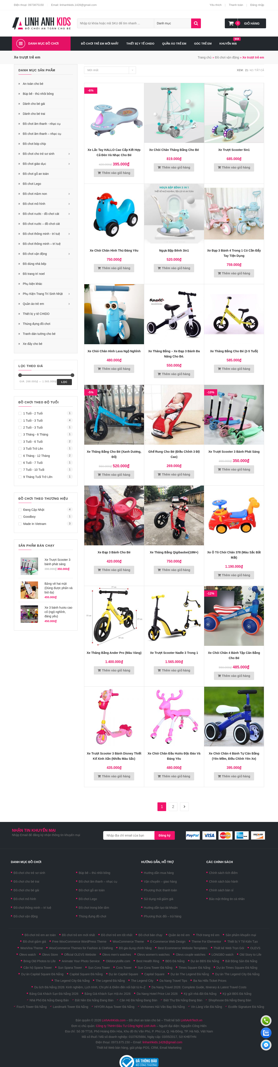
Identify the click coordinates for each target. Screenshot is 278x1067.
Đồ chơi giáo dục (34, 163)
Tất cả (259, 70)
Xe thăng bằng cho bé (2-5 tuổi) (234, 351)
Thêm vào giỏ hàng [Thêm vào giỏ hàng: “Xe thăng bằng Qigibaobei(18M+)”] (176, 570)
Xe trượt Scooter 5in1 (234, 150)
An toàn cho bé (33, 83)
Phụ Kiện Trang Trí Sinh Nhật (43, 294)
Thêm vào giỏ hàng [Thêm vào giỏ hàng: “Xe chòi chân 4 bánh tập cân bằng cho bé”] (236, 676)
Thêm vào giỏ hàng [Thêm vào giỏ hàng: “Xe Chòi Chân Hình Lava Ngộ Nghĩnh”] (116, 369)
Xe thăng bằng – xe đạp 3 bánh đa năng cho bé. (174, 353)
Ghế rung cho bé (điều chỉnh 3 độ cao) (174, 454)
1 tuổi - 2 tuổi (33, 413)
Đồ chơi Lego (32, 183)
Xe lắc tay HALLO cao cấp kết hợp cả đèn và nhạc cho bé (114, 152)
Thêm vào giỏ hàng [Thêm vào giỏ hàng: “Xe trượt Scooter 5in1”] (236, 167)
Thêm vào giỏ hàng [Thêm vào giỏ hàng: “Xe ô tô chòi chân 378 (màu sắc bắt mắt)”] (236, 575)
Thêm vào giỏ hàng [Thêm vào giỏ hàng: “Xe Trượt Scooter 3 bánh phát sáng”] (236, 469)
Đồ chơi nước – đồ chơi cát (41, 223)
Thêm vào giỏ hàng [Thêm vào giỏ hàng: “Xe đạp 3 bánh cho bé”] (116, 570)
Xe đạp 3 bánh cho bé (114, 552)
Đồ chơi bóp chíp (34, 143)
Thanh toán (236, 5)
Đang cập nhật (33, 509)
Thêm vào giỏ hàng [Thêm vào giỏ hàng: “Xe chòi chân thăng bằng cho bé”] (176, 167)
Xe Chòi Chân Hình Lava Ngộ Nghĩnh (114, 351)
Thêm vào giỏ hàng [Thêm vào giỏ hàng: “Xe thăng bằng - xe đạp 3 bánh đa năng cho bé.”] (176, 374)
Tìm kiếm (196, 23)
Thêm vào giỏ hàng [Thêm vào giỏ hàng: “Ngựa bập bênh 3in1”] (176, 268)
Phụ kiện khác (32, 284)
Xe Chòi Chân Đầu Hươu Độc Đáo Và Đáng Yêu (174, 756)
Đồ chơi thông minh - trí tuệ (41, 233)
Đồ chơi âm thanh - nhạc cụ (42, 123)
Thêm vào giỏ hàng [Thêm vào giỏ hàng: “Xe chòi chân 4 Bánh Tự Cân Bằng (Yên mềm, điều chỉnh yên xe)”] (236, 776)
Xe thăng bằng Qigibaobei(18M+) (174, 552)
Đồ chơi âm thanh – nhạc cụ (42, 133)
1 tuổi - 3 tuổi (33, 420)
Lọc (64, 382)
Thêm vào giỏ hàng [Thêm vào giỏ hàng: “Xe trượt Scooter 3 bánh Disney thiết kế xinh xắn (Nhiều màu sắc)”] (116, 776)
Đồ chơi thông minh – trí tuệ (42, 243)
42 (251, 70)
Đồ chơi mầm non (35, 193)
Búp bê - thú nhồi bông (38, 93)
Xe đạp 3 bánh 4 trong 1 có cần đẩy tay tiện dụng (234, 253)
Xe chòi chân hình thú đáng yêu (114, 250)
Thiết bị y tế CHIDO (36, 314)
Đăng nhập (257, 5)
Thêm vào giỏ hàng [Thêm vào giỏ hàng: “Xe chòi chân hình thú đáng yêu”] (116, 268)
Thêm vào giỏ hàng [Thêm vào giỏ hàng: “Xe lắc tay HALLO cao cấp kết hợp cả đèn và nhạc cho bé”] (116, 173)
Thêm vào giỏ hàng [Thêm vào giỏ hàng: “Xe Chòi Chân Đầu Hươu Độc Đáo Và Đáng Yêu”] (176, 776)
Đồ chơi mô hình (34, 203)
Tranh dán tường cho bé (39, 334)
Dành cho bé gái (34, 103)
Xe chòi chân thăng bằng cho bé (174, 150)
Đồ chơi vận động (227, 57)
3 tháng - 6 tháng (35, 434)
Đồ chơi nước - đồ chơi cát (41, 213)
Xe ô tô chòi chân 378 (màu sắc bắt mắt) (234, 555)
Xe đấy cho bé (32, 344)
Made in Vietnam (34, 524)
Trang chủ (205, 57)
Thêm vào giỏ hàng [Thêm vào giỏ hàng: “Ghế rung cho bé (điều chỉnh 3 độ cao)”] (176, 474)
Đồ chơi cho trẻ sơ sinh (38, 153)
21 (246, 70)
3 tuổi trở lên (33, 448)
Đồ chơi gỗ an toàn (36, 173)
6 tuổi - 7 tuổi (33, 462)
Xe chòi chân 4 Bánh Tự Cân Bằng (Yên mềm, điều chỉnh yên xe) (234, 756)
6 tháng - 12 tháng (36, 456)
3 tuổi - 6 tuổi (33, 441)
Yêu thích (216, 5)
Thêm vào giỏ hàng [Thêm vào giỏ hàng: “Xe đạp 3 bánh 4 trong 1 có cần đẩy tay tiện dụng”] (236, 273)
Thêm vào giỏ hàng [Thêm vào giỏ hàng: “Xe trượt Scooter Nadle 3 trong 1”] (176, 670)
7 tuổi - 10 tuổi (33, 469)
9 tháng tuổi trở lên (37, 477)
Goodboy (29, 516)
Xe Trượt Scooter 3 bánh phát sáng (234, 451)
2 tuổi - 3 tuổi (33, 427)
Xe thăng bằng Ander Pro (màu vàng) (114, 653)
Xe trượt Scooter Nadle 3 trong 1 (174, 653)
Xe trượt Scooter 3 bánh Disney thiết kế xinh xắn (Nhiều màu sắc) (114, 756)
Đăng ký (164, 835)
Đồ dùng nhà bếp (34, 263)
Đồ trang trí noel (34, 274)
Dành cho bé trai (34, 113)
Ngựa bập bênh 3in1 (174, 250)
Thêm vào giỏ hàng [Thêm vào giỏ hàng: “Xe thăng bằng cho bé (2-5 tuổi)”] (236, 369)
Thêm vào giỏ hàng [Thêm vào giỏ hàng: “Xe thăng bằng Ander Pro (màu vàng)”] (116, 670)
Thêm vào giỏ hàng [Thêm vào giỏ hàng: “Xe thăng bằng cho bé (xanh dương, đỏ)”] (116, 474)
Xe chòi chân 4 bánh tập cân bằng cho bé (234, 655)
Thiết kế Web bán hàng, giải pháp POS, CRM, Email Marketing (138, 1047)
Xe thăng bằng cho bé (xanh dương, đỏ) (114, 454)
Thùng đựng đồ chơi (36, 324)
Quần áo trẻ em (33, 304)
